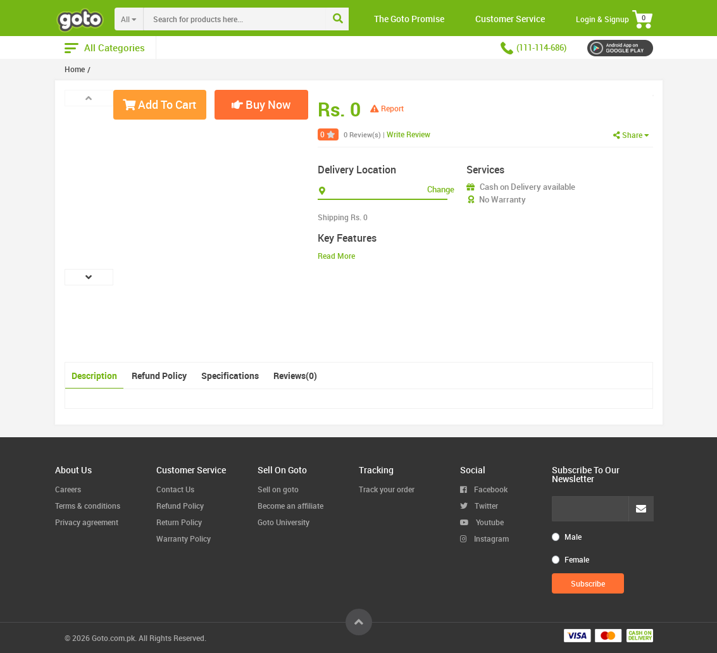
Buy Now (261, 104)
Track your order (387, 489)
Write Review (408, 134)
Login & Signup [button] (602, 19)
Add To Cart (159, 104)
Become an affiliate (290, 506)
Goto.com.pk (113, 638)
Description (94, 376)
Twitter (479, 506)
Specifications (230, 376)
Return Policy (179, 522)
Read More (336, 256)
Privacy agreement (86, 522)
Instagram (484, 538)
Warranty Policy (183, 538)
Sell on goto (278, 489)
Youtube (482, 522)
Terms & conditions (87, 506)
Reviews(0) (295, 376)
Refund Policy (159, 376)
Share (631, 135)
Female (576, 559)
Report (387, 108)
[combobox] (261, 19)
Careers (68, 489)
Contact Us (175, 489)
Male (573, 537)
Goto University (283, 522)
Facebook (484, 489)
